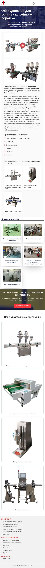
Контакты (5, 556)
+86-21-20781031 (8, 558)
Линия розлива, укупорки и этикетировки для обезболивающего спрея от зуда (33, 262)
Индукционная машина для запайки (12, 529)
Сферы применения (10, 538)
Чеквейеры (6, 534)
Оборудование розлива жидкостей (12, 521)
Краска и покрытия (8, 547)
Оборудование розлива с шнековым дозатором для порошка (13, 187)
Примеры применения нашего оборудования (12, 285)
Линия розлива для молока (33, 238)
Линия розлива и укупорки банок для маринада (12, 239)
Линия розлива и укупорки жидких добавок (12, 261)
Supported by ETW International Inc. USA (22, 565)
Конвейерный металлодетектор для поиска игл (22, 413)
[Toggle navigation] (41, 3)
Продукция (6, 519)
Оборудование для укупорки (10, 524)
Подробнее (6, 552)
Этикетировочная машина (13, 211)
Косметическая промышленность (12, 542)
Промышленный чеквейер (22, 510)
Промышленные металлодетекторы (12, 531)
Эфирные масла (7, 550)
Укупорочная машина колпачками (30, 186)
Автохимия (6, 545)
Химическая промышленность (11, 540)
